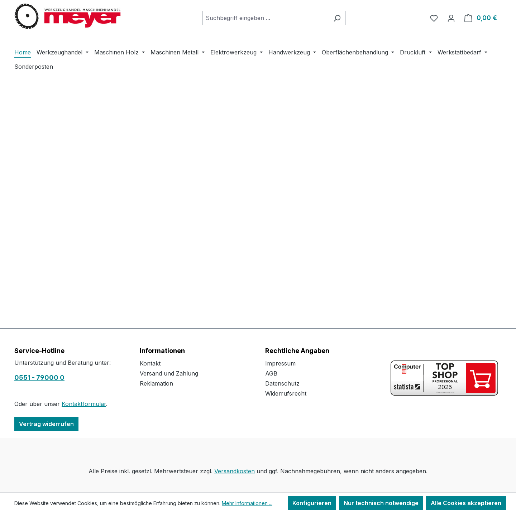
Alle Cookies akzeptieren (466, 503)
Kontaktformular (84, 403)
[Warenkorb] (481, 18)
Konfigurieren (311, 503)
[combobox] (265, 18)
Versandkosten (234, 471)
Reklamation (156, 383)
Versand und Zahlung (169, 373)
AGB (271, 373)
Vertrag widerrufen (46, 423)
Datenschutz (282, 383)
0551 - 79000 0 (39, 377)
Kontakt (150, 363)
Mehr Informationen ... (247, 503)
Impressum (280, 363)
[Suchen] (337, 18)
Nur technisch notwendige (381, 503)
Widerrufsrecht (285, 393)
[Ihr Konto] (451, 18)
